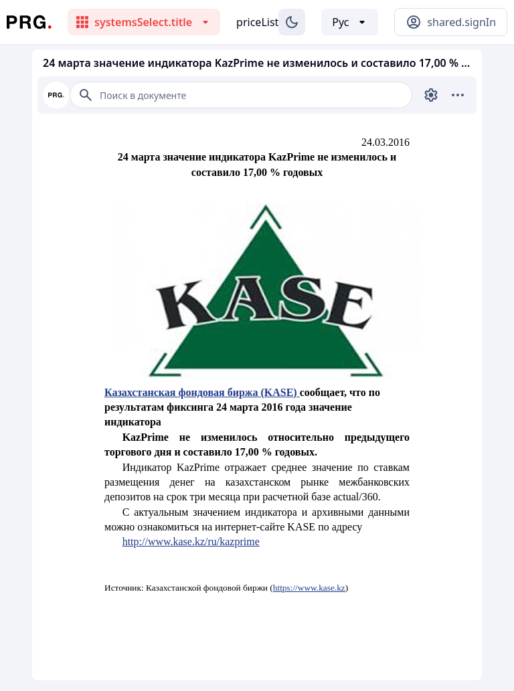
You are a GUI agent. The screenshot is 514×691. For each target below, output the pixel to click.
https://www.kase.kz (309, 588)
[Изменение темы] (291, 22)
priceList (257, 22)
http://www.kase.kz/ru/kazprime (191, 541)
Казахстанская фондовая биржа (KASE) (202, 392)
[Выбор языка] (349, 22)
